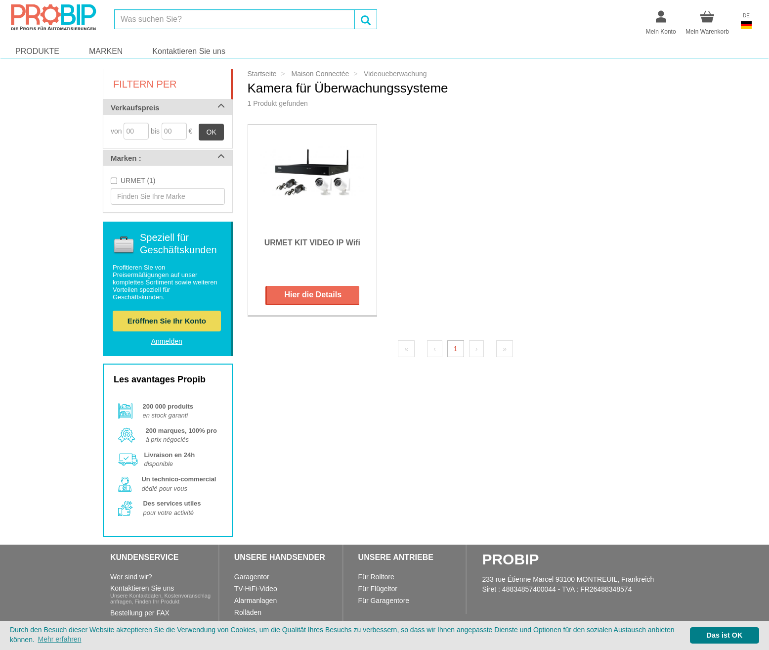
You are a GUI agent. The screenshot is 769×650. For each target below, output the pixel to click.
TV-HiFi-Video (255, 589)
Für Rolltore (376, 577)
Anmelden (166, 341)
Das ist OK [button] (725, 635)
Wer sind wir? (131, 577)
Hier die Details (313, 294)
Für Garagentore (384, 600)
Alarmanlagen (255, 600)
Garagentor (251, 577)
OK (211, 132)
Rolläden (247, 612)
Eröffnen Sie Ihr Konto (167, 321)
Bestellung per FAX (140, 613)
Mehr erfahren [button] (60, 639)
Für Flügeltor (377, 589)
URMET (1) (138, 181)
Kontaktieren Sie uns (188, 51)
